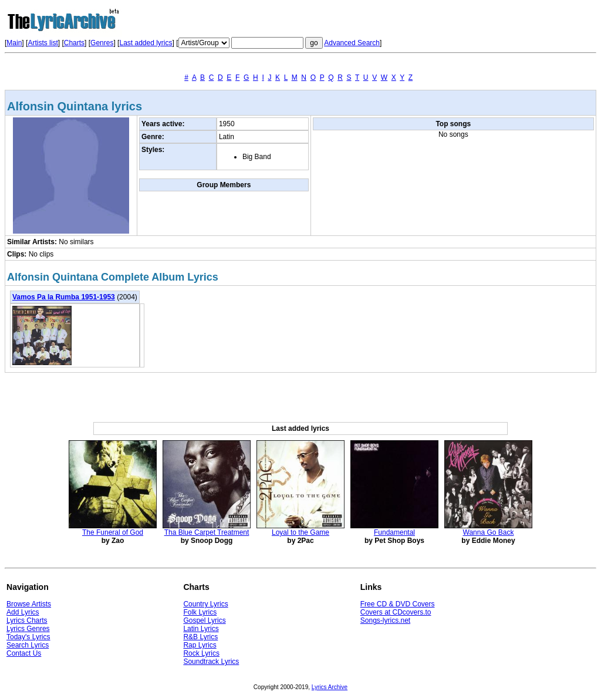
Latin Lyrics (200, 629)
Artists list (43, 43)
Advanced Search (352, 43)
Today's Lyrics (28, 637)
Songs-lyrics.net (385, 620)
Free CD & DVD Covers (397, 604)
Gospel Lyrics (204, 620)
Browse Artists (28, 604)
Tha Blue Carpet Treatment (206, 532)
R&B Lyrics (200, 637)
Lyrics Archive (329, 687)
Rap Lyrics (199, 645)
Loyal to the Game (300, 532)
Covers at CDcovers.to (395, 612)
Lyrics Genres (28, 629)
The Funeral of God (112, 532)
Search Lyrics (27, 645)
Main (14, 43)
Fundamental (394, 532)
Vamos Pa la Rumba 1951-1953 (63, 297)
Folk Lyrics (200, 612)
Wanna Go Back (488, 532)
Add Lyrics (22, 612)
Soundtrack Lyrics (211, 661)
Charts (74, 43)
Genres (101, 43)
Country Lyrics (205, 604)
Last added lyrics (145, 43)
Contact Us (23, 653)
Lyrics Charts (27, 620)
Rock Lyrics (201, 653)
